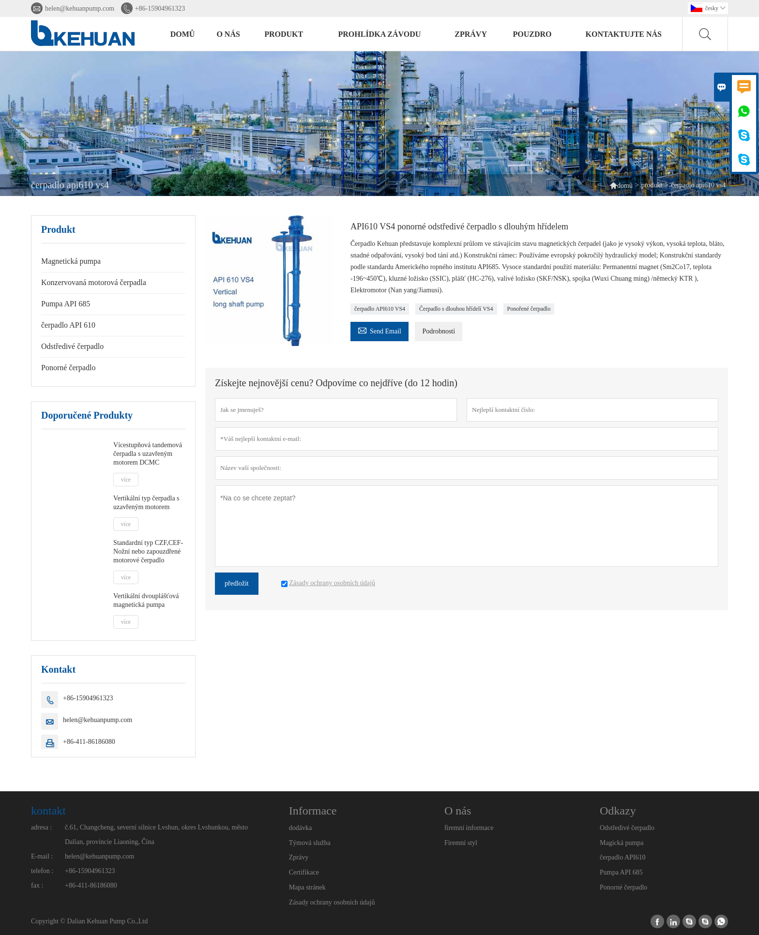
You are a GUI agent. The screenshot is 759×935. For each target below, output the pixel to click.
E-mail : (42, 856)
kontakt (48, 810)
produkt (283, 34)
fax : (37, 885)
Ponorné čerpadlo (68, 367)
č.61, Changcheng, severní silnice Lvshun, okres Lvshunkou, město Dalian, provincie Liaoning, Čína (156, 834)
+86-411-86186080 (89, 741)
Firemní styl (460, 842)
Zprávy (298, 857)
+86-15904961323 (160, 8)
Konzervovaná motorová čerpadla (93, 282)
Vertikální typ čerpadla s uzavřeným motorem (146, 503)
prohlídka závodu (379, 34)
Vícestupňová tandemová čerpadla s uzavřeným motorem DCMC (147, 453)
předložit (237, 583)
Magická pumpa (622, 842)
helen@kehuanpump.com (79, 8)
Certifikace (304, 872)
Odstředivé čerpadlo (72, 346)
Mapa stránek (307, 887)
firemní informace (468, 827)
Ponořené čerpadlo (529, 308)
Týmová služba (310, 842)
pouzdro (532, 34)
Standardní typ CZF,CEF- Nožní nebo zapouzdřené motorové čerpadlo (148, 551)
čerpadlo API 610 (68, 325)
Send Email (379, 330)
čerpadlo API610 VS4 (379, 308)
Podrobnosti (438, 331)
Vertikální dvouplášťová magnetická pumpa (146, 600)
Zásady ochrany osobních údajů (332, 902)
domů (182, 34)
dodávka (300, 827)
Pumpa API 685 (65, 304)
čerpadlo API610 (622, 857)
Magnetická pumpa (71, 261)
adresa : (41, 827)
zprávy (471, 34)
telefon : (42, 871)
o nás (228, 34)
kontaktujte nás (623, 34)
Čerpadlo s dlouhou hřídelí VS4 (456, 308)
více (126, 479)
